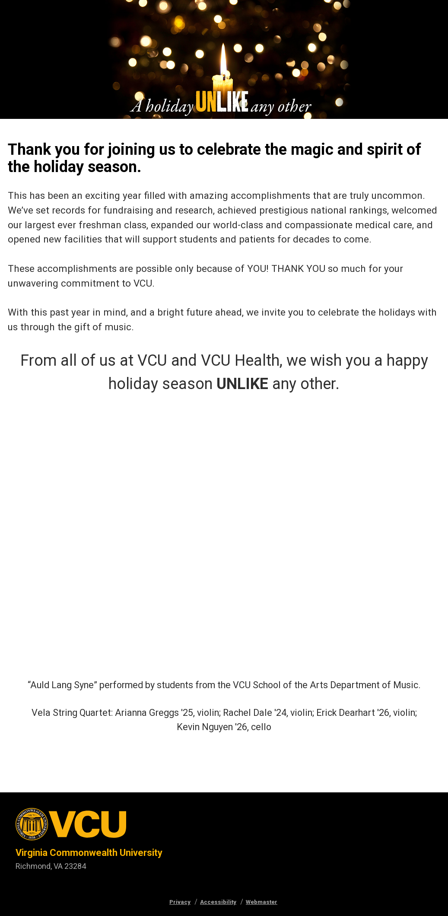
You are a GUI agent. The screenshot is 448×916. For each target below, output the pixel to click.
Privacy (180, 901)
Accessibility (218, 901)
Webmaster (261, 901)
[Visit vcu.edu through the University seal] (89, 827)
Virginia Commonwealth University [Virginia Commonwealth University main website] (89, 852)
